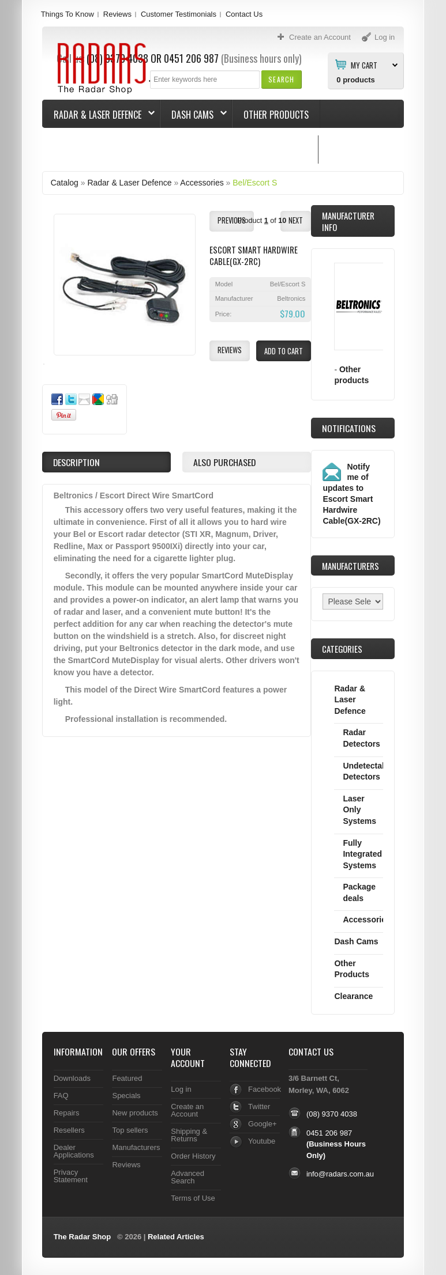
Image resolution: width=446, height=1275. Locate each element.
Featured (127, 1078)
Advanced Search (187, 1177)
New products (135, 1112)
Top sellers (130, 1130)
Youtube (261, 1141)
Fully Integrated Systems (362, 854)
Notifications (349, 428)
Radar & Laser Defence (99, 115)
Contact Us (244, 14)
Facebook (264, 1089)
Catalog (64, 182)
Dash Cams (193, 115)
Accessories (201, 182)
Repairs (67, 1112)
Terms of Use (193, 1198)
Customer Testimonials (178, 14)
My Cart (364, 64)
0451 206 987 (329, 1133)
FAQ (61, 1095)
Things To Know (67, 14)
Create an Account (187, 1110)
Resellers (69, 1130)
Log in (181, 1089)
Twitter (259, 1106)
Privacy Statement (71, 1176)
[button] (281, 79)
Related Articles (176, 1236)
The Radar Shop (82, 1236)
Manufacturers (136, 1147)
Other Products (276, 115)
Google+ (262, 1123)
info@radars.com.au (340, 1174)
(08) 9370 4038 (331, 1114)
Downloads (72, 1078)
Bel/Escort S (255, 182)
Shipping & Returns (189, 1135)
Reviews (117, 14)
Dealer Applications (74, 1151)
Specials (126, 1095)
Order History (193, 1156)
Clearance (353, 996)
